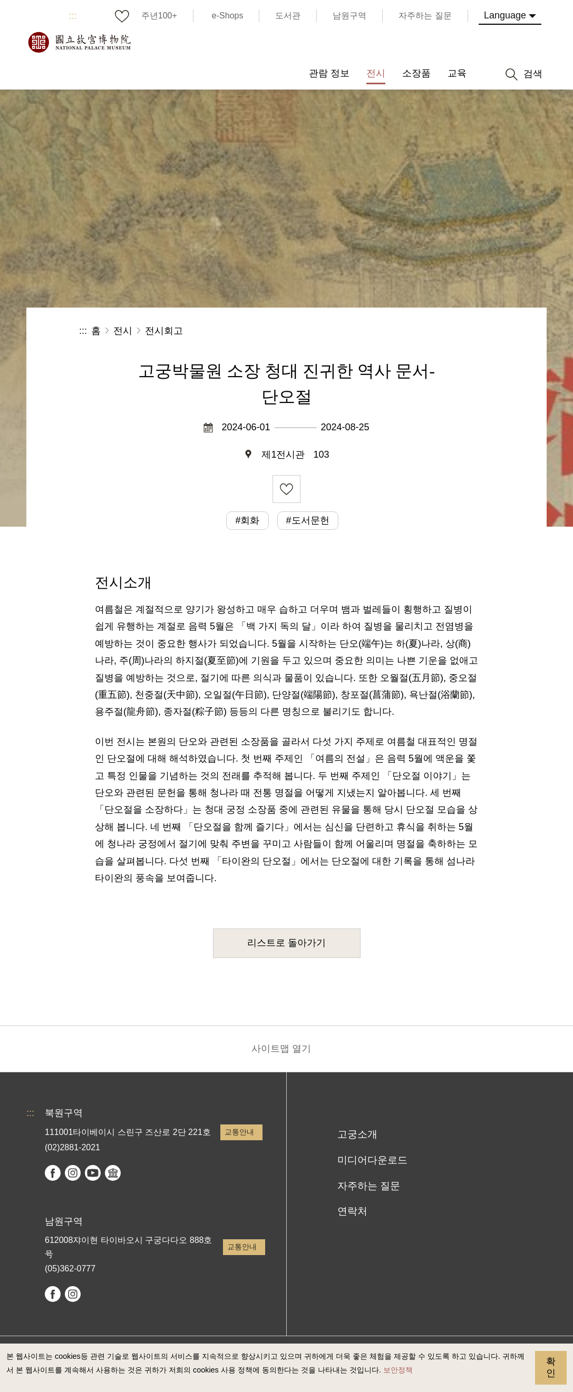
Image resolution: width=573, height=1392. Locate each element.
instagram (73, 1173)
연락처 (352, 1211)
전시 (122, 330)
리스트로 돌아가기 (286, 942)
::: (73, 16)
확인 (551, 1367)
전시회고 (164, 330)
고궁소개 (357, 1134)
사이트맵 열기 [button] (281, 1048)
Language (505, 15)
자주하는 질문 (368, 1185)
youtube (93, 1173)
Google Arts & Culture (113, 1173)
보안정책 (398, 1370)
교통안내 (239, 1132)
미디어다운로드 (372, 1160)
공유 (379, 331)
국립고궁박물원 (79, 42)
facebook (53, 1173)
